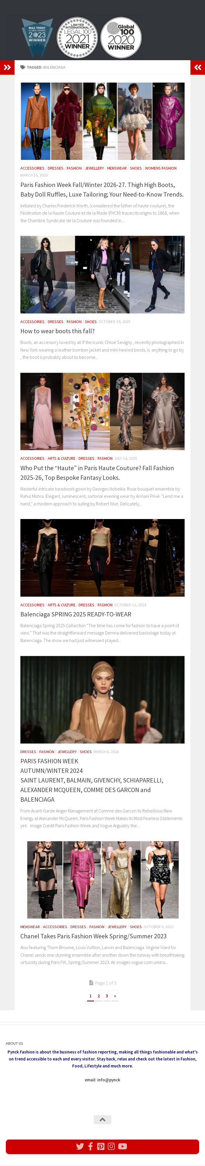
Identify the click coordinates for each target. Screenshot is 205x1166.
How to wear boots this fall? (57, 331)
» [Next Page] (115, 996)
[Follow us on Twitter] (80, 1146)
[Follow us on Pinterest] (101, 1146)
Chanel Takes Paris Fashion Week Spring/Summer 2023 (93, 936)
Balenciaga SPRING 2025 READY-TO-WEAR (75, 614)
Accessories (32, 168)
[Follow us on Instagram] (111, 1146)
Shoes (136, 168)
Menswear (117, 168)
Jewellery (94, 168)
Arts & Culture (61, 458)
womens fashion (160, 168)
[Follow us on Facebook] (90, 1146)
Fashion (74, 168)
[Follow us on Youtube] (122, 1146)
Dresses (55, 168)
